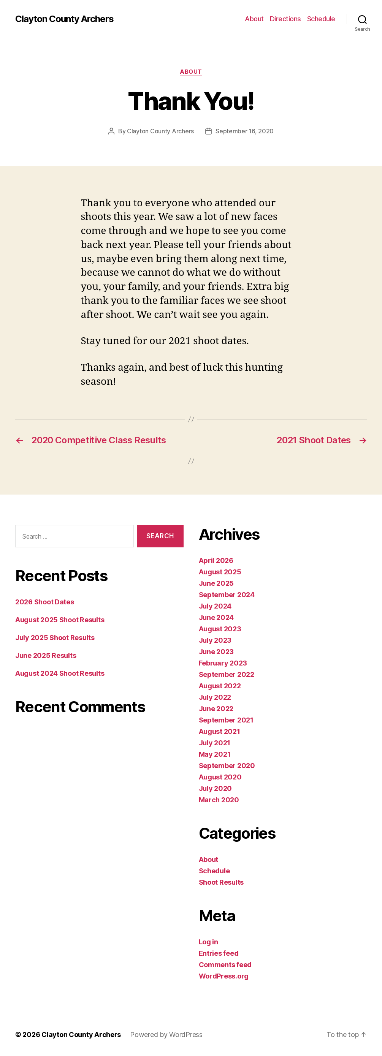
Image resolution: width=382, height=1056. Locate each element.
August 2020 (220, 777)
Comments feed (225, 965)
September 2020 (227, 766)
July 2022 (215, 697)
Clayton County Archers (64, 19)
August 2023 (220, 629)
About (254, 19)
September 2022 (226, 674)
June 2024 (216, 617)
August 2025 (220, 572)
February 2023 (223, 663)
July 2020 (215, 788)
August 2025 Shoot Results (59, 620)
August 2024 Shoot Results (59, 673)
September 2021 (226, 720)
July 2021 (215, 743)
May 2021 (215, 754)
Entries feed (219, 953)
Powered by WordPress (166, 1035)
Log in (208, 942)
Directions (285, 19)
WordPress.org (224, 976)
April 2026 (216, 560)
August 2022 (220, 686)
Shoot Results (221, 882)
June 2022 (216, 709)
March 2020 (219, 800)
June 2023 (216, 652)
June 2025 (216, 583)
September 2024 (227, 595)
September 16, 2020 (245, 131)
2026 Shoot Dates (44, 602)
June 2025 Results (45, 655)
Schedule (321, 19)
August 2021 (219, 731)
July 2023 (215, 640)
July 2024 (215, 606)
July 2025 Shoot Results (55, 638)
